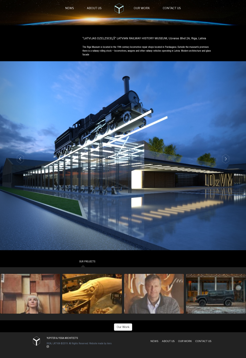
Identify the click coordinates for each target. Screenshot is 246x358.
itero (109, 343)
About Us (94, 8)
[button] (18, 155)
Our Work (142, 8)
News (69, 8)
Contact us (172, 8)
